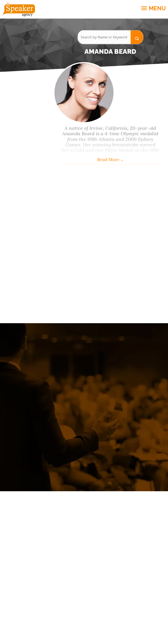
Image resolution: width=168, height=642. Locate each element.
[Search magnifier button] (137, 37)
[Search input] (104, 37)
